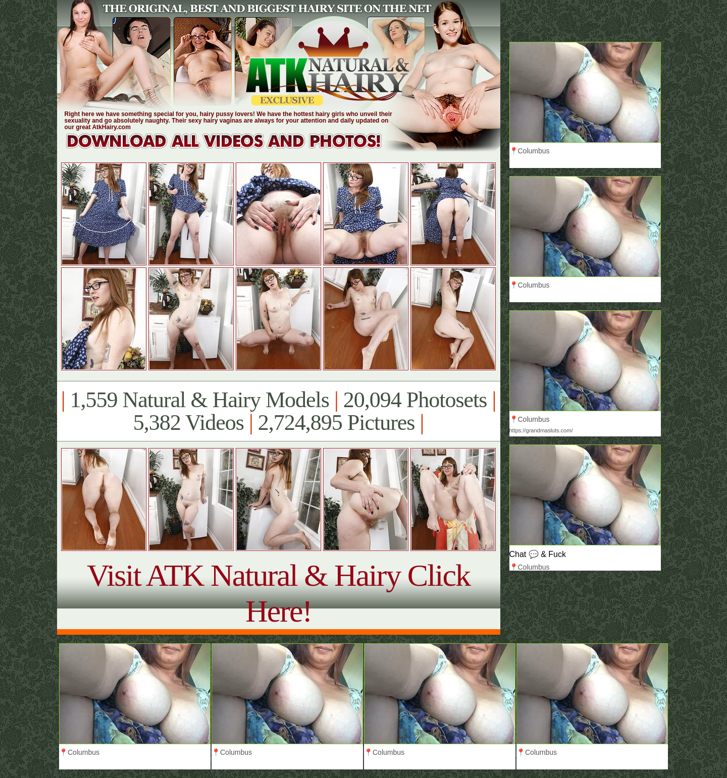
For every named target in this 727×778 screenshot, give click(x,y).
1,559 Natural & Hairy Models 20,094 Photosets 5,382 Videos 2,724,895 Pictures (278, 411)
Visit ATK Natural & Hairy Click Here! (278, 593)
